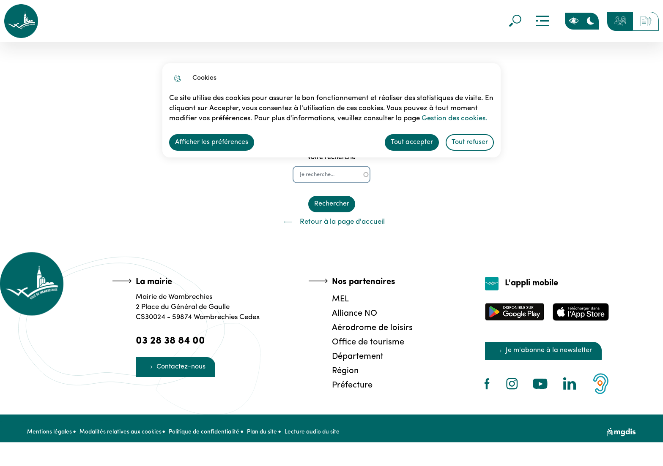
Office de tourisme (366, 341)
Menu (541, 21)
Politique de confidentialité (214, 437)
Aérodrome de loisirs (370, 327)
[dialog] (331, 110)
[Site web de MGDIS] (621, 437)
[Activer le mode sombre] (590, 21)
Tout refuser (470, 142)
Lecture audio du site (332, 437)
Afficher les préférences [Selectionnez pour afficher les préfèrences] (211, 142)
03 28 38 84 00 (172, 340)
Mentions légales (49, 437)
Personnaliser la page (573, 21)
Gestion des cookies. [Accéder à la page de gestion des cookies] (411, 118)
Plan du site (278, 437)
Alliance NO (352, 313)
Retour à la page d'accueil (331, 222)
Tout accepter (412, 142)
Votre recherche (331, 157)
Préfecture (350, 384)
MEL (338, 298)
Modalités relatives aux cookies (126, 437)
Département (355, 356)
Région (343, 370)
